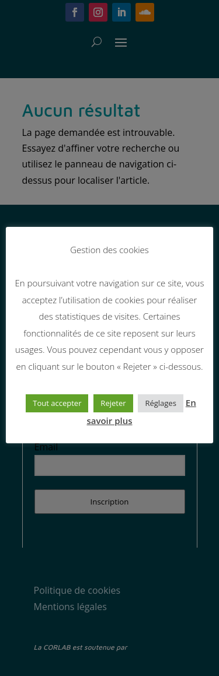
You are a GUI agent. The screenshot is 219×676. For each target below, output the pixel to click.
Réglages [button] (160, 403)
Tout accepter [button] (57, 403)
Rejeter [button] (113, 403)
